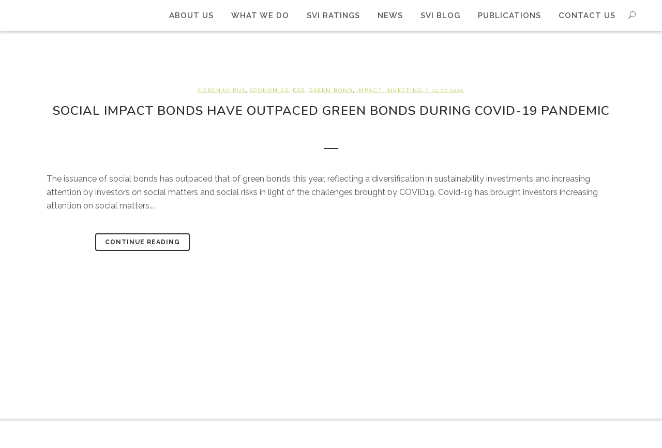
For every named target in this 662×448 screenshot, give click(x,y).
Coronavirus (222, 90)
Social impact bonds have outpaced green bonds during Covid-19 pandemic (331, 110)
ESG (299, 90)
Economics (269, 90)
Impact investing (389, 90)
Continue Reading (142, 242)
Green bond (331, 90)
